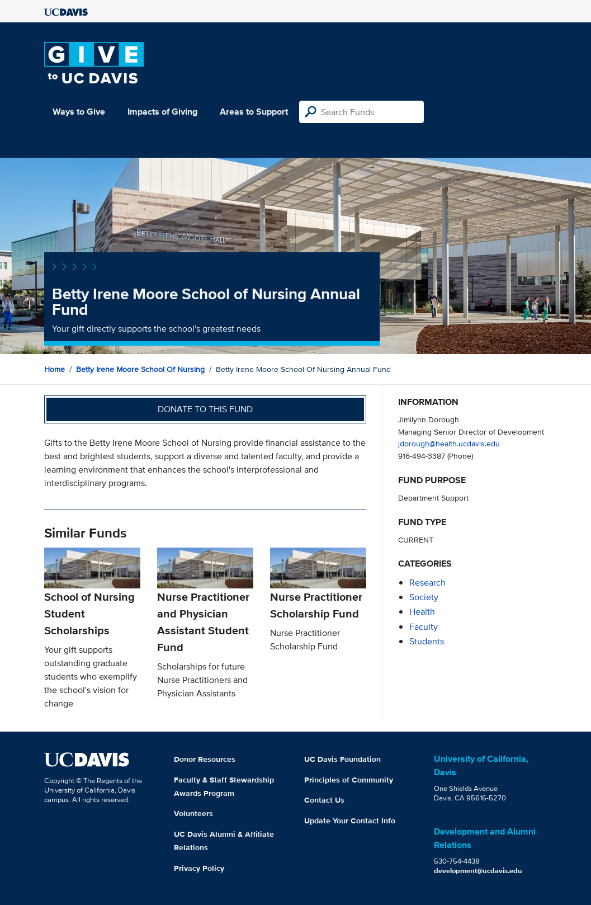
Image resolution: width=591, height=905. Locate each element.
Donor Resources (204, 759)
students (426, 641)
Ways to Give (79, 111)
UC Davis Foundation (342, 759)
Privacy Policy (199, 868)
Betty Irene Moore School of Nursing (140, 369)
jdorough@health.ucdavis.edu (449, 443)
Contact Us (324, 799)
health (422, 611)
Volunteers (193, 813)
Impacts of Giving (162, 111)
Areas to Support (254, 111)
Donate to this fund (205, 409)
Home (54, 369)
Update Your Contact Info (349, 820)
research (427, 582)
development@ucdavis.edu (478, 870)
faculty (423, 626)
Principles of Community (348, 779)
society (423, 597)
